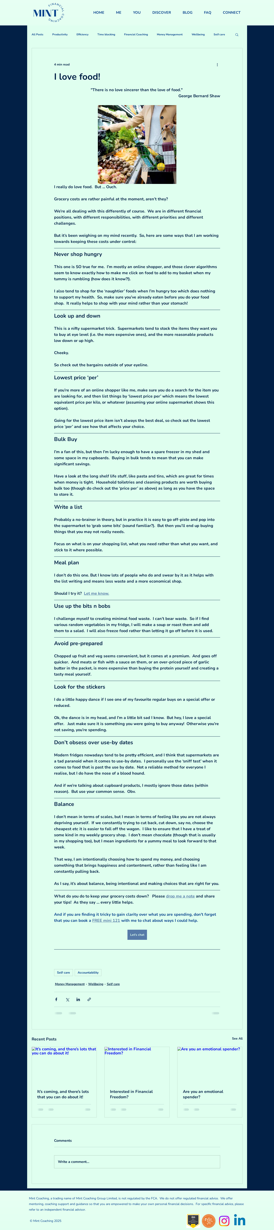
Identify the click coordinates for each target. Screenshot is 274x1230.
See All (237, 1038)
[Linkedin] (240, 1221)
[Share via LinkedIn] (78, 999)
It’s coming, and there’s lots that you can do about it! (63, 1094)
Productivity (60, 34)
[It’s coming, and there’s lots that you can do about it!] (64, 1065)
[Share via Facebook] (56, 999)
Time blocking (106, 34)
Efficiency (82, 34)
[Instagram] (224, 1221)
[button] (237, 34)
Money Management (170, 34)
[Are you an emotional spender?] (210, 1065)
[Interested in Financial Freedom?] (137, 1065)
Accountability (88, 972)
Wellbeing (198, 34)
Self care (219, 34)
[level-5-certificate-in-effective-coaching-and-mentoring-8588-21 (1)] (193, 1221)
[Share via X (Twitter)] (67, 999)
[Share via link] (89, 999)
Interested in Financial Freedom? (131, 1094)
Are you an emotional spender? (203, 1094)
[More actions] (217, 64)
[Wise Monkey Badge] (209, 1221)
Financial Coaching (136, 34)
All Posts (37, 34)
